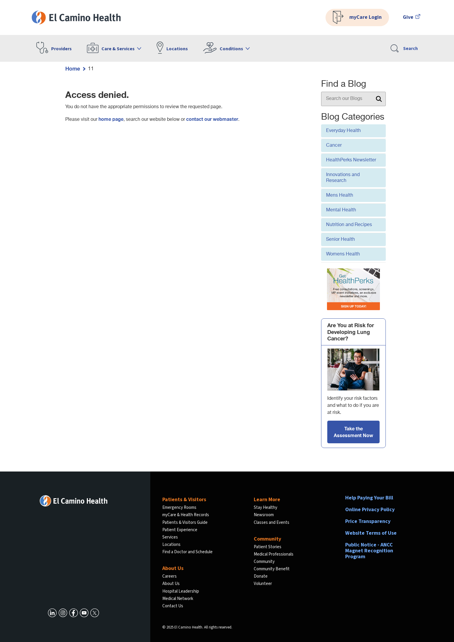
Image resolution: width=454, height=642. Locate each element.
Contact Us (172, 606)
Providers (61, 49)
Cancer (334, 145)
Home (72, 68)
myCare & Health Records (185, 515)
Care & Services (118, 49)
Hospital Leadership (180, 591)
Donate (261, 576)
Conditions (231, 49)
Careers (169, 576)
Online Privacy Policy (370, 509)
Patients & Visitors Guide (185, 522)
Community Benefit (272, 569)
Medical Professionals (273, 554)
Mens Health (339, 195)
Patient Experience (179, 530)
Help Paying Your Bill (369, 497)
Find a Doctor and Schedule (187, 552)
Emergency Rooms (179, 507)
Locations (177, 49)
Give (411, 17)
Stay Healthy (265, 507)
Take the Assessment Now (353, 432)
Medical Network (177, 599)
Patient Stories (267, 547)
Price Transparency (367, 521)
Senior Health (340, 239)
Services (170, 537)
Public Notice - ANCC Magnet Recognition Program (369, 550)
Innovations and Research (343, 178)
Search (404, 48)
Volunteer (263, 584)
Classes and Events (271, 522)
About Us (171, 584)
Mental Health (341, 210)
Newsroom (264, 515)
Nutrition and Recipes (349, 225)
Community (264, 562)
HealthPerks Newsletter (351, 160)
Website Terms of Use (371, 533)
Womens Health (343, 254)
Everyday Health (343, 130)
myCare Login (357, 17)
